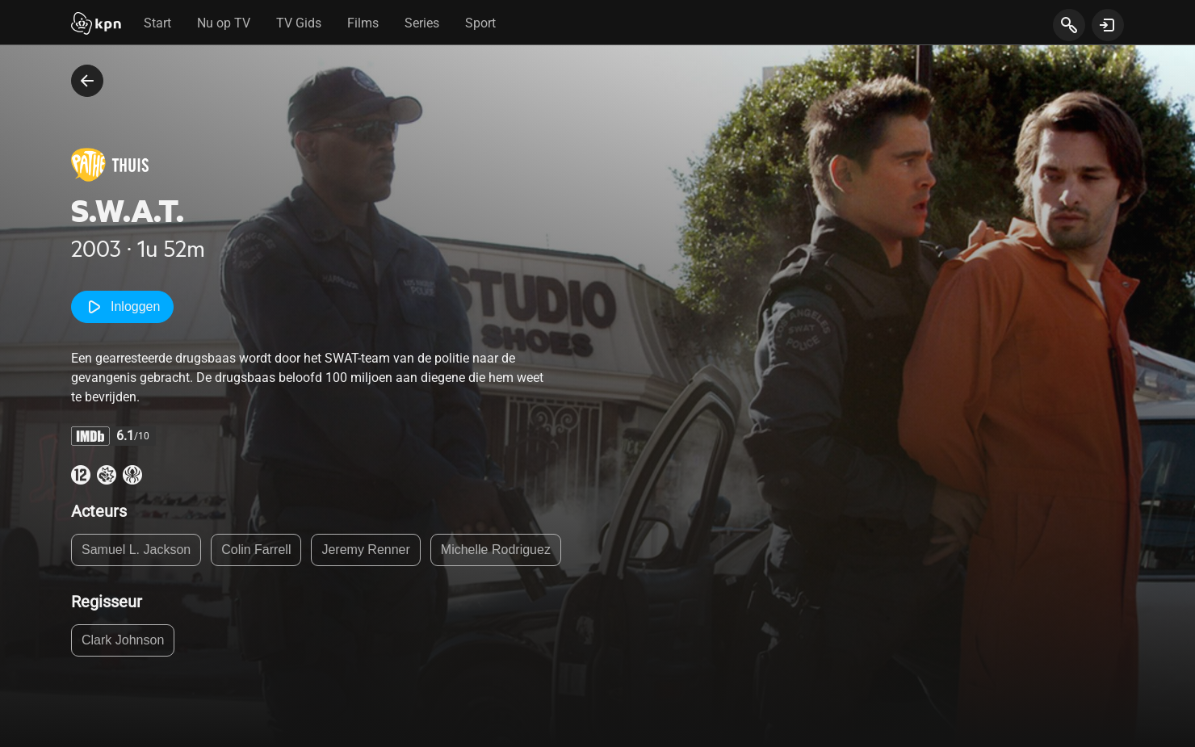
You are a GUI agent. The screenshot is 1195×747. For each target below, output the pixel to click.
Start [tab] (157, 23)
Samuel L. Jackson (136, 549)
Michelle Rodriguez (496, 549)
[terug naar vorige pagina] (87, 81)
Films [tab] (363, 23)
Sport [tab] (480, 23)
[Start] (96, 25)
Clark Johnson (123, 640)
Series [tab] (422, 23)
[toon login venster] (1108, 25)
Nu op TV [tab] (223, 23)
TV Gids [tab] (298, 23)
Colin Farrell (256, 549)
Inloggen (122, 307)
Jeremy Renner (365, 549)
